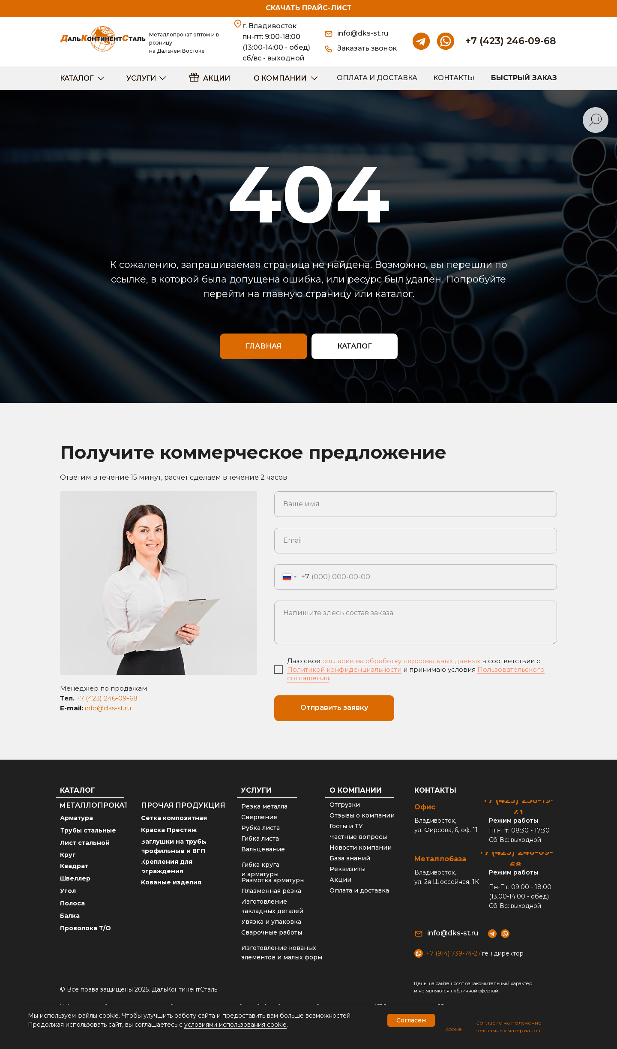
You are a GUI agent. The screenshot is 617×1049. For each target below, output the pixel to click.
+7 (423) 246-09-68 (510, 41)
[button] (370, 48)
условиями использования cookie (235, 1024)
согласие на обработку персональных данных (401, 661)
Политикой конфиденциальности (344, 669)
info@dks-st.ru (108, 708)
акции (216, 78)
